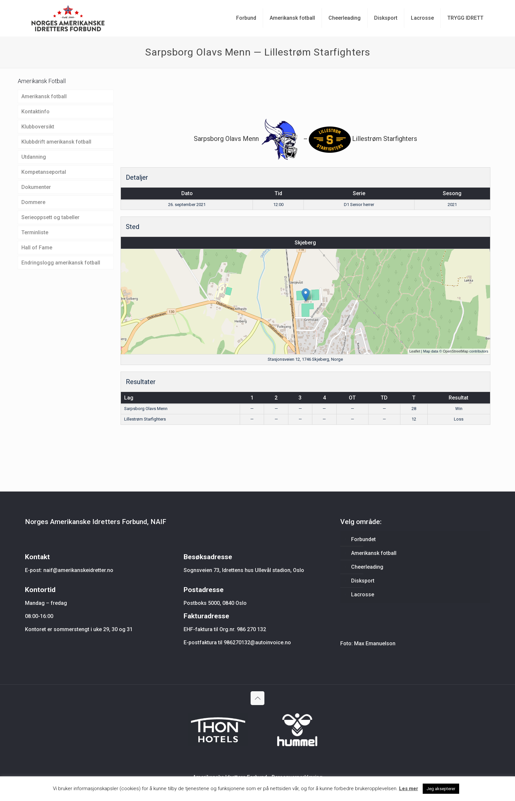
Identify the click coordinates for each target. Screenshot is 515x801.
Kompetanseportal (43, 172)
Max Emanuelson (374, 643)
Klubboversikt (37, 127)
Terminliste (34, 232)
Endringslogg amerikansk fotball (60, 263)
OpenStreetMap (455, 351)
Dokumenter (36, 187)
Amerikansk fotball (44, 96)
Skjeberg (305, 243)
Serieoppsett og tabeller (50, 217)
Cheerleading (367, 567)
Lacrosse (362, 594)
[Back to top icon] (257, 698)
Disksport (362, 581)
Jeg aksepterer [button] (441, 788)
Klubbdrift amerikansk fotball (56, 142)
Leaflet (414, 351)
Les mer (408, 788)
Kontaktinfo (35, 111)
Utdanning (33, 157)
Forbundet (363, 539)
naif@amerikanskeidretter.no (78, 570)
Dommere (33, 202)
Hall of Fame (36, 247)
